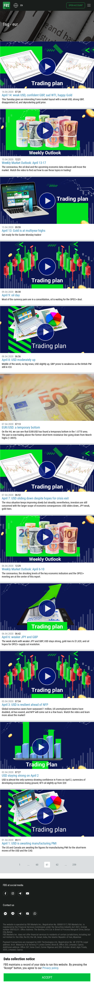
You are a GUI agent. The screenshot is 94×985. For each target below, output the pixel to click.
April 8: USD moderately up (18, 360)
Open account (76, 5)
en (21, 5)
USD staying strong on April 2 (20, 775)
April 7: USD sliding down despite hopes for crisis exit (35, 498)
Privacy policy (50, 968)
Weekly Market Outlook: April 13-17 (24, 163)
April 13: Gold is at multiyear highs (23, 230)
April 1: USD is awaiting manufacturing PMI (29, 843)
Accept (47, 977)
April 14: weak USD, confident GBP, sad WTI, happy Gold (37, 95)
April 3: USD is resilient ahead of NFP (25, 705)
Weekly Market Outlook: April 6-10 (23, 569)
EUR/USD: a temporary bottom (21, 427)
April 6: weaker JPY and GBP (20, 637)
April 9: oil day (11, 295)
